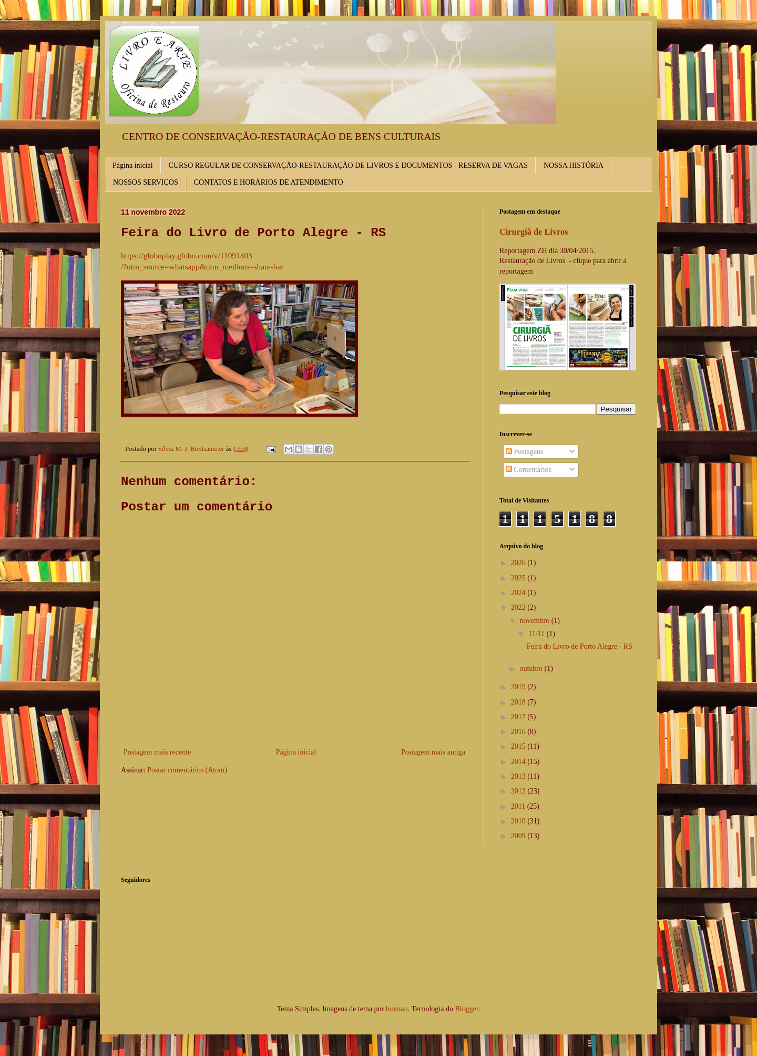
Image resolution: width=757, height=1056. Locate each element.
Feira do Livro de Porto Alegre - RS (579, 646)
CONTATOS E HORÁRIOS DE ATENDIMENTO (268, 182)
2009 (519, 836)
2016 (519, 732)
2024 (519, 593)
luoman (397, 1009)
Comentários (528, 470)
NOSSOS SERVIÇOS (145, 182)
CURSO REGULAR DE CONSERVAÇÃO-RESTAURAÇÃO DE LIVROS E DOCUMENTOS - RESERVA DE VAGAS (348, 165)
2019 (519, 687)
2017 (519, 717)
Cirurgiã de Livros (533, 232)
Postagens (525, 452)
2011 (519, 806)
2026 (519, 563)
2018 (519, 702)
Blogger (466, 1009)
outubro (531, 668)
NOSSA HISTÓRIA (573, 165)
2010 (519, 821)
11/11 (537, 634)
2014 (519, 762)
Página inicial (132, 165)
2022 (519, 607)
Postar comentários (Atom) (187, 770)
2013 (519, 776)
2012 (519, 791)
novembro (535, 621)
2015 (519, 746)
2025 (519, 578)
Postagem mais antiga (433, 752)
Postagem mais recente (157, 752)
